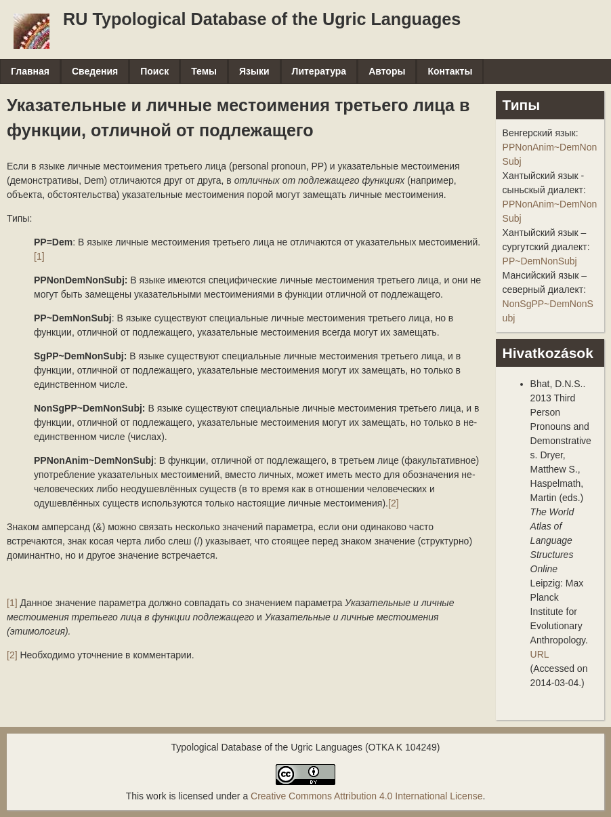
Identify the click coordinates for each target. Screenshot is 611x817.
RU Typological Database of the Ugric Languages (262, 18)
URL (539, 654)
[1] (39, 256)
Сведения (95, 71)
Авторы (386, 71)
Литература (319, 71)
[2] (393, 503)
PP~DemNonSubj (540, 261)
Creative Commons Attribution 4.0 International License (366, 796)
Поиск (154, 71)
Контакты (449, 71)
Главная (30, 71)
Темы (204, 71)
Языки (254, 71)
